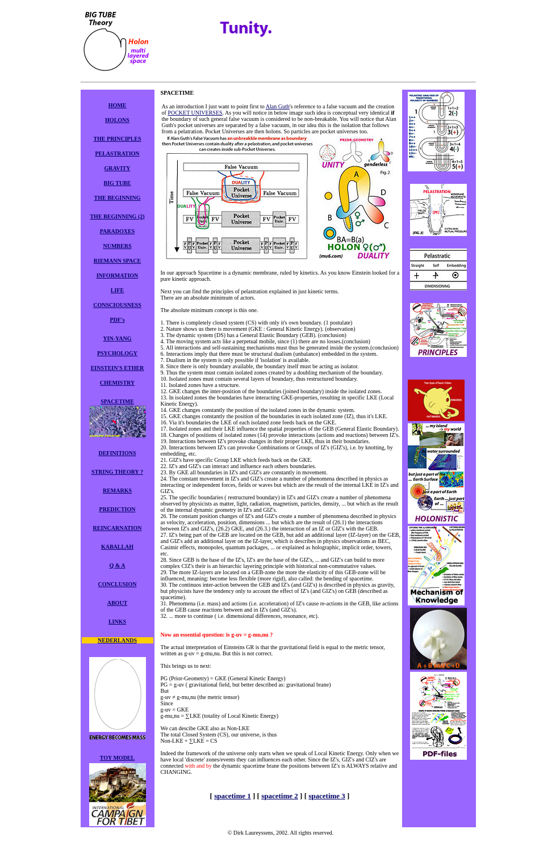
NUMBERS (117, 246)
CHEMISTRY (117, 383)
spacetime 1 (232, 796)
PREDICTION (117, 509)
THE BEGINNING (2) (117, 216)
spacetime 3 (326, 796)
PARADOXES (117, 231)
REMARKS (117, 490)
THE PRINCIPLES (117, 139)
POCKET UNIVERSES (195, 113)
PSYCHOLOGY (117, 353)
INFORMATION (118, 275)
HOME (117, 105)
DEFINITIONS (117, 453)
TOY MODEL (117, 758)
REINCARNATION (117, 528)
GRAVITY (117, 168)
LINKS (117, 621)
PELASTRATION (117, 153)
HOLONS (117, 120)
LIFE (117, 290)
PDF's (117, 320)
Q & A (118, 565)
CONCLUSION (117, 584)
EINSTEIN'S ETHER (117, 368)
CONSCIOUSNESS (117, 305)
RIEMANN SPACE (117, 261)
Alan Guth (278, 106)
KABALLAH (117, 547)
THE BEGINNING (117, 198)
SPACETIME (117, 401)
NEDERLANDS (117, 640)
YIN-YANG (117, 338)
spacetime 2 (279, 796)
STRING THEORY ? (117, 472)
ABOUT (117, 603)
